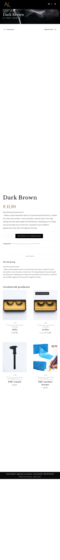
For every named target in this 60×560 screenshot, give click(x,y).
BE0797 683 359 (49, 550)
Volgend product (49, 29)
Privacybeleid (10, 550)
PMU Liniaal (14, 531)
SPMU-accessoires (14, 528)
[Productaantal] (8, 384)
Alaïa (14, 479)
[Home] (3, 18)
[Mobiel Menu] (54, 4)
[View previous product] (4, 29)
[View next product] (55, 29)
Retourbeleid (38, 550)
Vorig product (10, 29)
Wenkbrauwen (35, 393)
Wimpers (14, 476)
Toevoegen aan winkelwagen (29, 385)
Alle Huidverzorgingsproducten (21, 393)
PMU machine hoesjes (45, 532)
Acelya (45, 479)
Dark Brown (16, 18)
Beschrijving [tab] (30, 405)
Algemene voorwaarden (24, 550)
